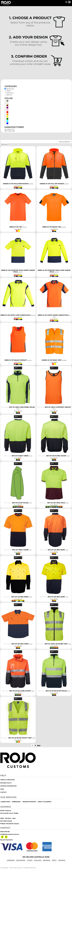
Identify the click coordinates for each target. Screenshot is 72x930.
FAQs (2, 789)
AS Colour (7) (9, 129)
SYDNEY (30, 860)
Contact (3, 792)
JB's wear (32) (10, 131)
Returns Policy (6, 783)
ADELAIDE (37, 860)
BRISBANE (46, 860)
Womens (10, 93)
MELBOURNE (20, 860)
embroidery (16, 801)
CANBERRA (10, 860)
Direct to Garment (44, 801)
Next (38, 745)
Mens (9, 91)
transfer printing (29, 801)
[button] (66, 2)
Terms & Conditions (7, 779)
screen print (5, 801)
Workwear (10, 89)
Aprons (9, 95)
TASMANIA (61, 860)
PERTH (54, 860)
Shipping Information (8, 786)
